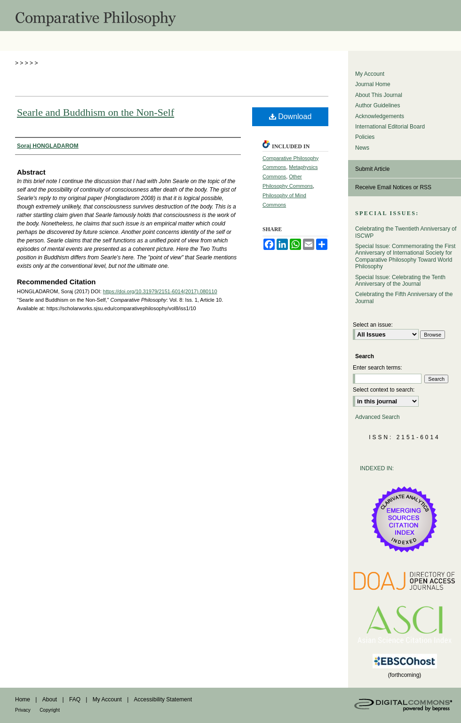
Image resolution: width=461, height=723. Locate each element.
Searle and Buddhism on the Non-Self (95, 112)
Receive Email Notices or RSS (393, 187)
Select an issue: (373, 324)
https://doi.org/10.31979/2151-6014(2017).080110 (160, 291)
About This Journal (378, 95)
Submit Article (372, 169)
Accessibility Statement (163, 699)
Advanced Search (377, 417)
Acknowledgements (379, 116)
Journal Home (372, 84)
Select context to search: (383, 389)
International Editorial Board (390, 126)
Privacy (23, 710)
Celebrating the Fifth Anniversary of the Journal (404, 297)
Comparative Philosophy (230, 15)
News (362, 148)
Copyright (50, 710)
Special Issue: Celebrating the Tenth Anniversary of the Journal (400, 280)
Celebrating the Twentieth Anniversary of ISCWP (405, 232)
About (49, 699)
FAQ (74, 699)
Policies (364, 137)
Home (22, 699)
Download (290, 116)
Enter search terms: (377, 367)
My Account (369, 74)
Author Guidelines (377, 105)
